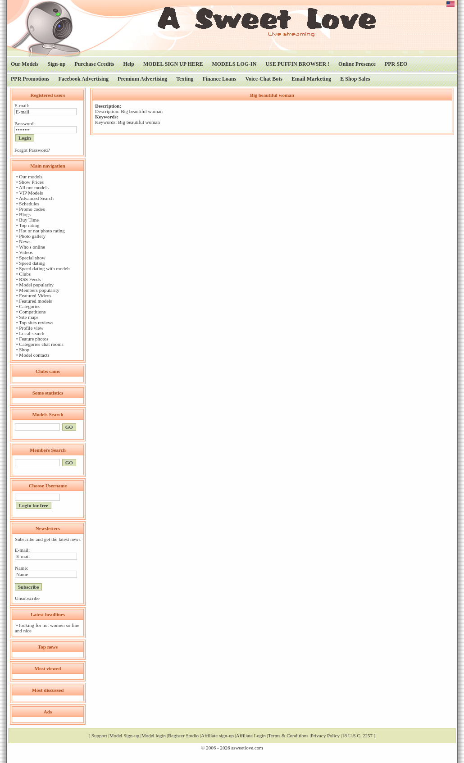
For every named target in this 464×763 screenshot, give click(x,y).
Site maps (28, 317)
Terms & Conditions (288, 735)
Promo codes (32, 209)
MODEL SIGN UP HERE (173, 64)
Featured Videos (35, 295)
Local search (31, 333)
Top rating (29, 225)
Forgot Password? (32, 150)
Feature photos (33, 338)
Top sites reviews (36, 322)
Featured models (35, 301)
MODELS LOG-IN (234, 64)
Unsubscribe (27, 598)
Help (128, 64)
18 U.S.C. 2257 (357, 735)
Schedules (29, 203)
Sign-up (56, 64)
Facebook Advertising (83, 79)
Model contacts (34, 355)
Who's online (32, 247)
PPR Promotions (30, 79)
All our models (34, 187)
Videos (26, 252)
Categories (29, 306)
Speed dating (32, 263)
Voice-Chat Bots (263, 79)
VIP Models (31, 192)
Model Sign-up (124, 735)
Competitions (32, 311)
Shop (24, 349)
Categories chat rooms (41, 344)
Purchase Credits (94, 64)
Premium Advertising (142, 79)
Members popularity (39, 290)
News (24, 241)
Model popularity (36, 284)
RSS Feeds (30, 279)
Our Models (24, 64)
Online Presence (357, 64)
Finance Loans (219, 79)
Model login (153, 735)
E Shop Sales (355, 79)
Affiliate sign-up (217, 735)
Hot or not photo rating (41, 230)
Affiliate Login (251, 735)
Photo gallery (32, 236)
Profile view (31, 328)
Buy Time (29, 220)
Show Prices (31, 182)
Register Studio (183, 735)
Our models (30, 176)
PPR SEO (396, 64)
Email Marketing (311, 79)
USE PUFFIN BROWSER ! (297, 64)
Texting (184, 79)
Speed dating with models (44, 268)
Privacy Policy (325, 735)
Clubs (25, 274)
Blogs (25, 214)
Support (99, 735)
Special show (32, 257)
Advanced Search (36, 198)
